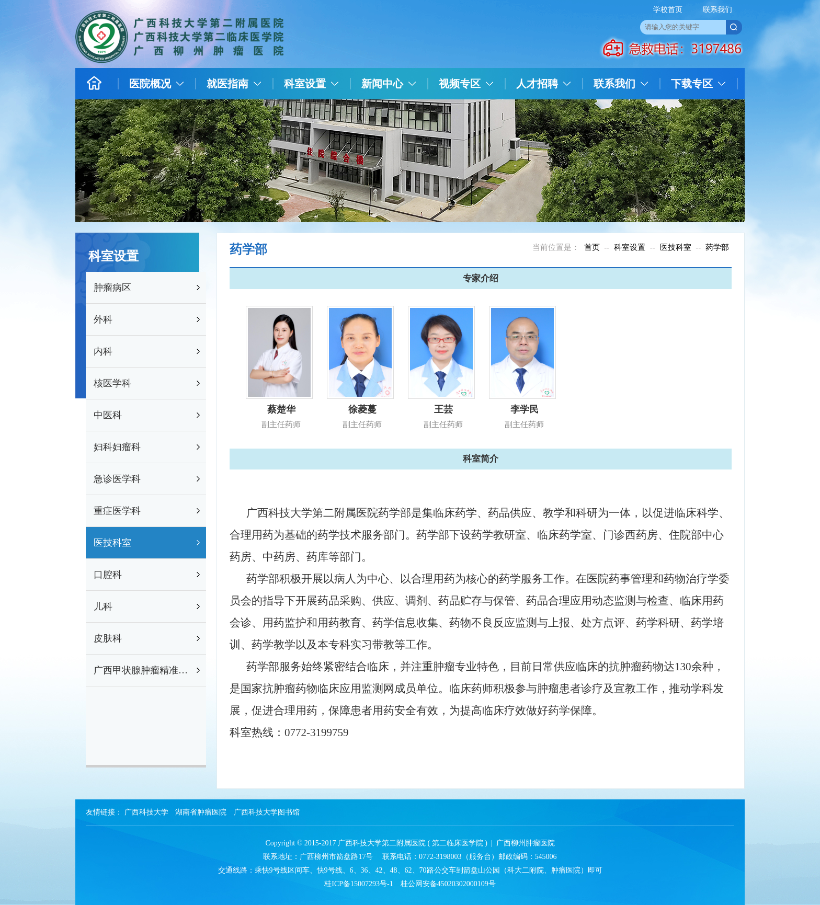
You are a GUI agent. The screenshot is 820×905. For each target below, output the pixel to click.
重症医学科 (117, 511)
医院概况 (150, 83)
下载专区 (692, 83)
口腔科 (108, 574)
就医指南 (227, 83)
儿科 (103, 606)
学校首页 (667, 10)
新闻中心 (382, 83)
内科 (103, 351)
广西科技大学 (146, 812)
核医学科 (112, 383)
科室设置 (305, 83)
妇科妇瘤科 (117, 447)
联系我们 (717, 10)
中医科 (108, 415)
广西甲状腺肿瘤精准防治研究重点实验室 (144, 670)
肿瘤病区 (112, 287)
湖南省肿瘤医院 (200, 812)
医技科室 (112, 542)
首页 (592, 247)
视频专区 (460, 83)
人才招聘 (537, 83)
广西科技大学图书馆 (267, 812)
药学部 (717, 247)
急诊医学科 (117, 479)
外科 (103, 319)
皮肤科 (108, 638)
